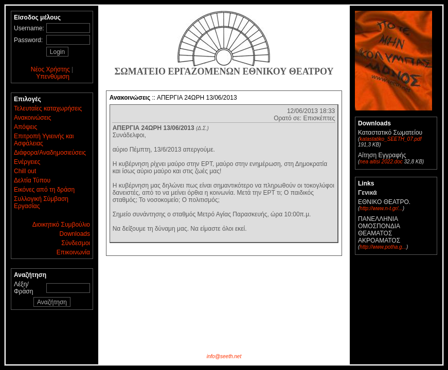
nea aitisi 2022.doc (381, 161)
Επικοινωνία (73, 252)
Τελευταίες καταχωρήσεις (48, 108)
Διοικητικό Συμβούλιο (61, 224)
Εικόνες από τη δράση (44, 189)
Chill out (25, 171)
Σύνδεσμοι (75, 243)
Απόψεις (25, 127)
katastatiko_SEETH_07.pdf (390, 139)
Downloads (75, 233)
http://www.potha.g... (383, 247)
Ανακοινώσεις (32, 117)
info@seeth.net (224, 356)
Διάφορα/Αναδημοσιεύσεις (50, 152)
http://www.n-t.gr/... (381, 208)
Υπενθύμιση (52, 76)
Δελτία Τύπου (32, 180)
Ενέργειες (27, 161)
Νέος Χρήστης (50, 69)
